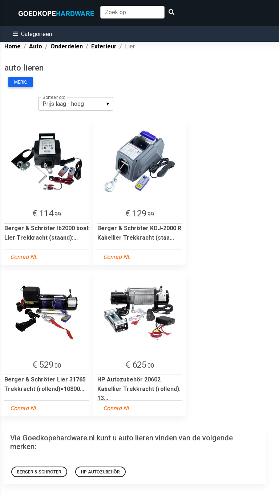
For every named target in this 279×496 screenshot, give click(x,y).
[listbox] (75, 103)
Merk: (20, 82)
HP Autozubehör (100, 472)
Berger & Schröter (39, 472)
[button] (32, 34)
